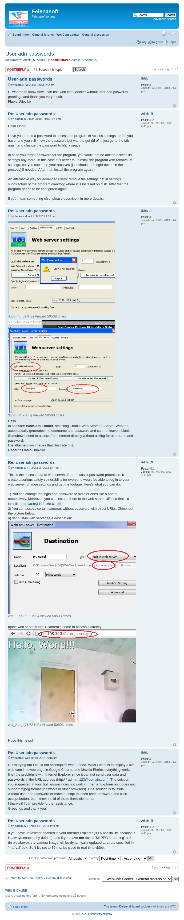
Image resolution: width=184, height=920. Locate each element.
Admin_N (29, 59)
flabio (18, 84)
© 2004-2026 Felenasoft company (92, 914)
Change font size (172, 33)
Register (157, 42)
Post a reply (18, 69)
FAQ (143, 42)
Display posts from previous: (58, 858)
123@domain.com (93, 779)
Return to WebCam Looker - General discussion (40, 878)
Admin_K (91, 59)
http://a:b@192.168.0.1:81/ (42, 504)
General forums (43, 34)
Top (174, 105)
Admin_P (77, 59)
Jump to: (94, 878)
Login (172, 42)
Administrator (60, 59)
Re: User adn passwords (31, 113)
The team (110, 906)
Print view (164, 33)
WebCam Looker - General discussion (82, 34)
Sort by (105, 858)
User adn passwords (29, 54)
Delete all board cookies (134, 906)
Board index (21, 34)
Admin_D (43, 59)
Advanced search (164, 18)
